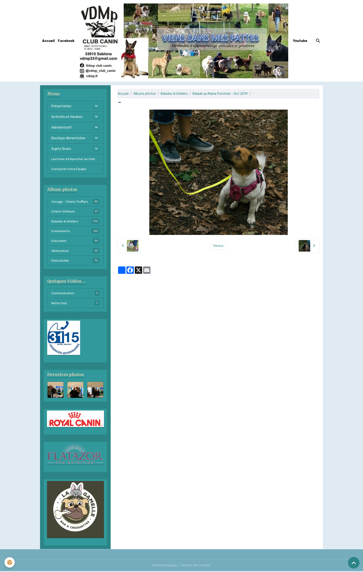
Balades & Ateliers (174, 94)
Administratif (61, 128)
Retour (218, 246)
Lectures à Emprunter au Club (73, 159)
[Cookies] (10, 562)
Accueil (48, 41)
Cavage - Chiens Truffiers (75, 201)
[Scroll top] (354, 563)
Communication (75, 294)
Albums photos (144, 94)
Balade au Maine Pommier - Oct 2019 (220, 94)
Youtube (300, 41)
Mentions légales (164, 566)
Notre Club (75, 304)
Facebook (66, 41)
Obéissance (75, 251)
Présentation (61, 106)
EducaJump (75, 261)
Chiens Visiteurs (75, 211)
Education (75, 241)
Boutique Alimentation (68, 138)
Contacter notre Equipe (69, 169)
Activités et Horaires (66, 117)
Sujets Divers (61, 149)
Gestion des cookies (196, 566)
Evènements (75, 231)
